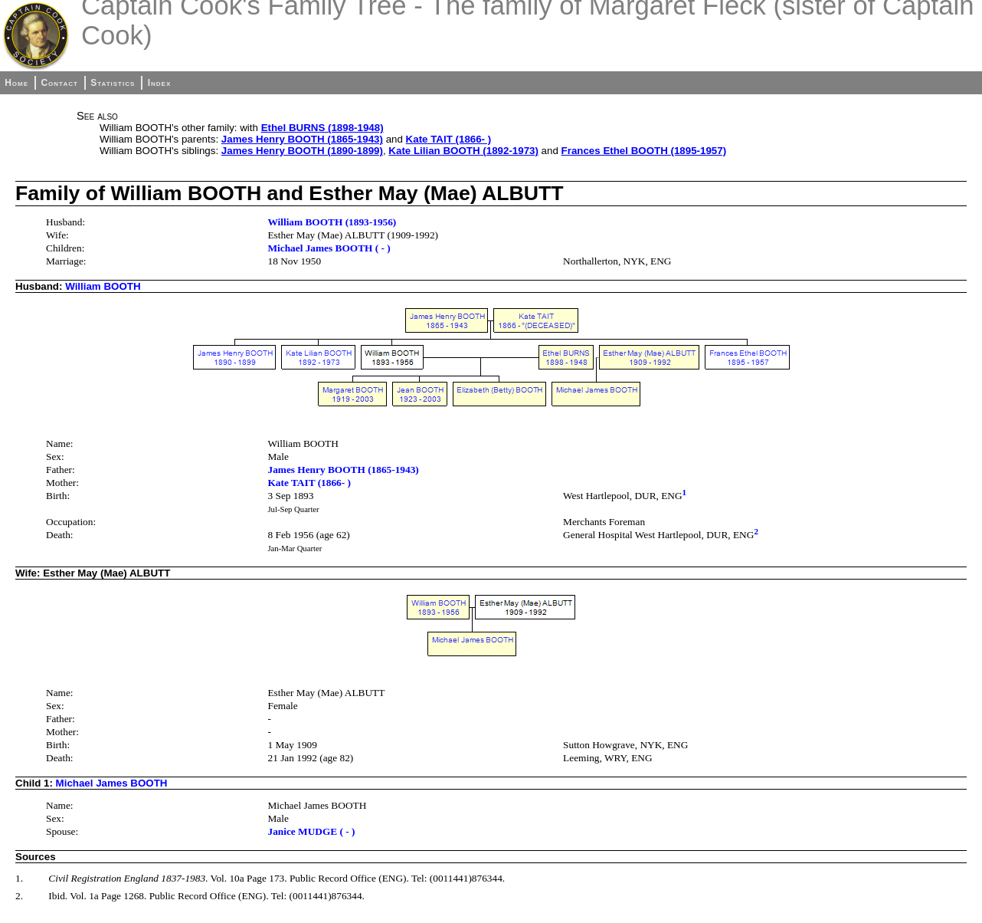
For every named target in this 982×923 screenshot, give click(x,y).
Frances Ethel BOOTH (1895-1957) (644, 150)
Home (16, 82)
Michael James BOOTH (112, 783)
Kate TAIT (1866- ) (449, 139)
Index (160, 82)
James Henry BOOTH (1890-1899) (302, 150)
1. (19, 878)
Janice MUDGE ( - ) (311, 831)
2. (19, 896)
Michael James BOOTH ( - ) (328, 248)
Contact (59, 82)
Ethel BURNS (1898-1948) (322, 127)
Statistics (112, 82)
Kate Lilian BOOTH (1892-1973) (463, 150)
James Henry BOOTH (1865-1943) (302, 139)
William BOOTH (102, 286)
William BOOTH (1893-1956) (331, 222)
